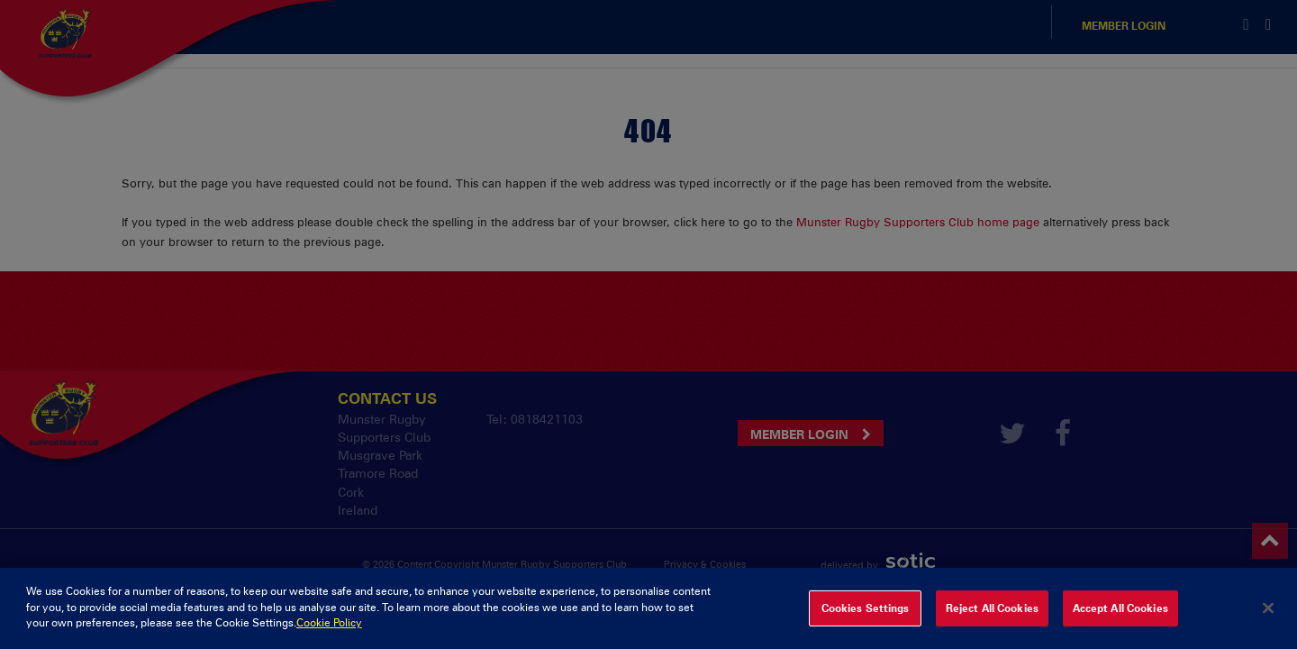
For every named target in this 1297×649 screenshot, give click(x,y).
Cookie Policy (329, 637)
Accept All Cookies (1120, 622)
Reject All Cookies (992, 622)
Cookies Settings (865, 622)
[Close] (1268, 622)
